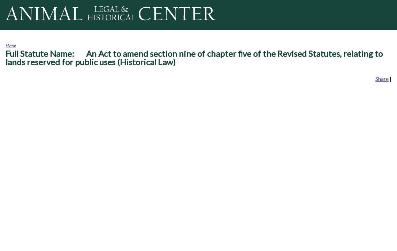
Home (11, 45)
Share (382, 78)
